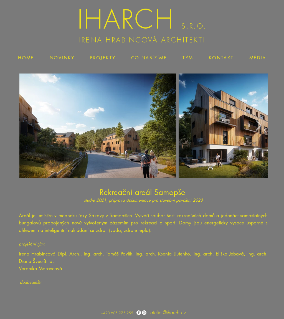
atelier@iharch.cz (168, 312)
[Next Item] (258, 125)
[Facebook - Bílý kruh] (138, 312)
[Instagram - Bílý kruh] (144, 312)
